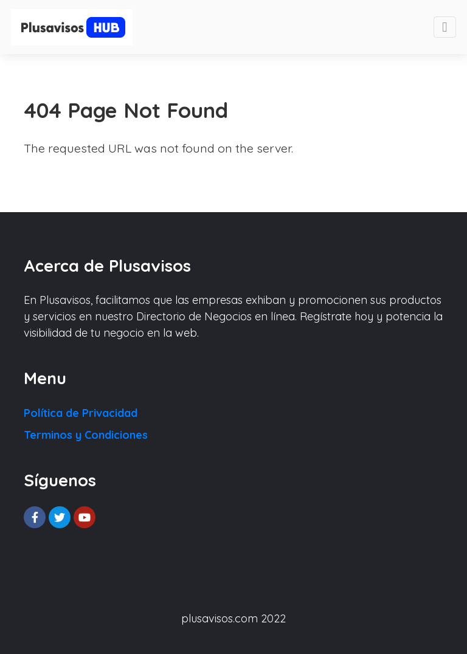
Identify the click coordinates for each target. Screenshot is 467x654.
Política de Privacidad (80, 413)
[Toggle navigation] (445, 27)
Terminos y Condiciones (86, 435)
